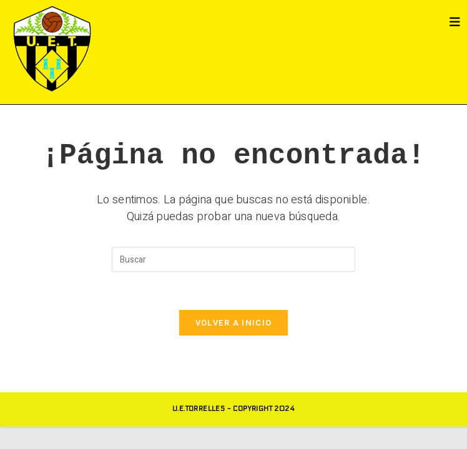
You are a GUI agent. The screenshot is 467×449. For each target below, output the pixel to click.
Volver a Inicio (233, 323)
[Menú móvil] (455, 22)
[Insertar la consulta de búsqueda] (233, 259)
